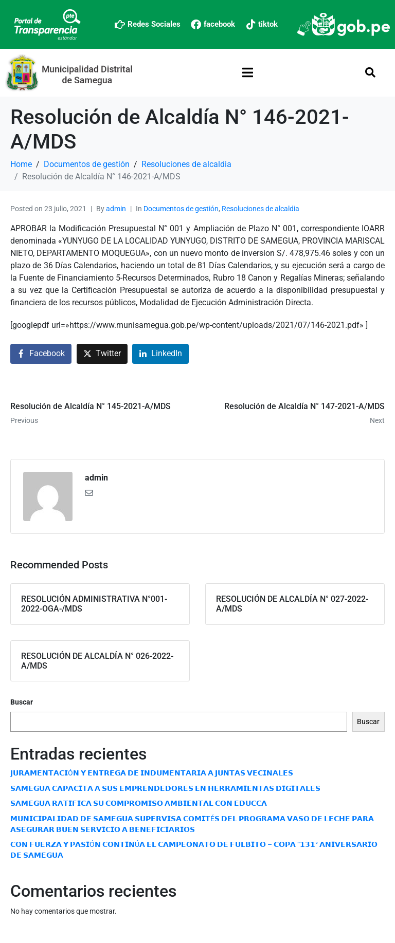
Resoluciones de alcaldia (260, 209)
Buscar (21, 702)
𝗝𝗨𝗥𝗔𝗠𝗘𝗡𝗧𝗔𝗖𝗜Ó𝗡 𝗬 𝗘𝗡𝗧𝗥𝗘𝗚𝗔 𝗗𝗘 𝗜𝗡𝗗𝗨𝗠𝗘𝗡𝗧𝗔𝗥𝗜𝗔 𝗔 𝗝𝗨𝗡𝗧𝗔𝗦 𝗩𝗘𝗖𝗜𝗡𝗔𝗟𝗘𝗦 (151, 773)
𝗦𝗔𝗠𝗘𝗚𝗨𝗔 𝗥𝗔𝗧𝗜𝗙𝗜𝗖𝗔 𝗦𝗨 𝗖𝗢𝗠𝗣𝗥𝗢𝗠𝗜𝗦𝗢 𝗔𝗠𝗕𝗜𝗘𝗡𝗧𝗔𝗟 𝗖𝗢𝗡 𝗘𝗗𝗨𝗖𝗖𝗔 (138, 803)
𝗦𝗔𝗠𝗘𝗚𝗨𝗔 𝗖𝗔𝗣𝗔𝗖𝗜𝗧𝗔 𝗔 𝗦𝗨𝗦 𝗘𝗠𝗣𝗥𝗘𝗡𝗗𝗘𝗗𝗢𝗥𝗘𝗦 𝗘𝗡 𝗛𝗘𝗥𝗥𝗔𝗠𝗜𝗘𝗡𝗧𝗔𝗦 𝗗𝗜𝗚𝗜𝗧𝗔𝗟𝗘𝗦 (165, 788)
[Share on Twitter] (102, 354)
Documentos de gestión (181, 209)
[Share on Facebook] (40, 354)
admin (116, 209)
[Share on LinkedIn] (160, 354)
